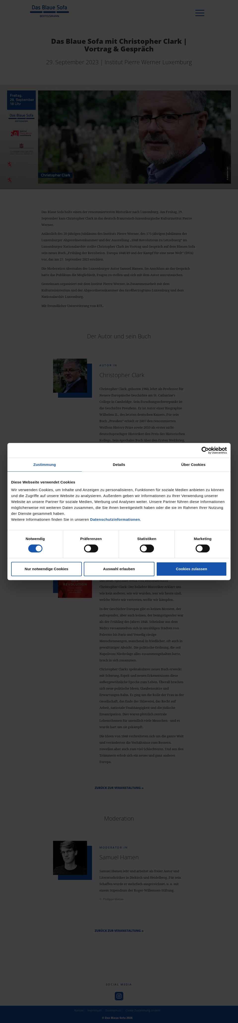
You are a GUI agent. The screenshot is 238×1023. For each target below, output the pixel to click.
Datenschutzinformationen (115, 519)
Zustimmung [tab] (44, 464)
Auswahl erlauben (119, 569)
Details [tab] (119, 464)
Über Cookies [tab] (193, 464)
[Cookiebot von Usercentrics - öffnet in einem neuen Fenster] (205, 450)
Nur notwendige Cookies (46, 569)
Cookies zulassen (191, 569)
